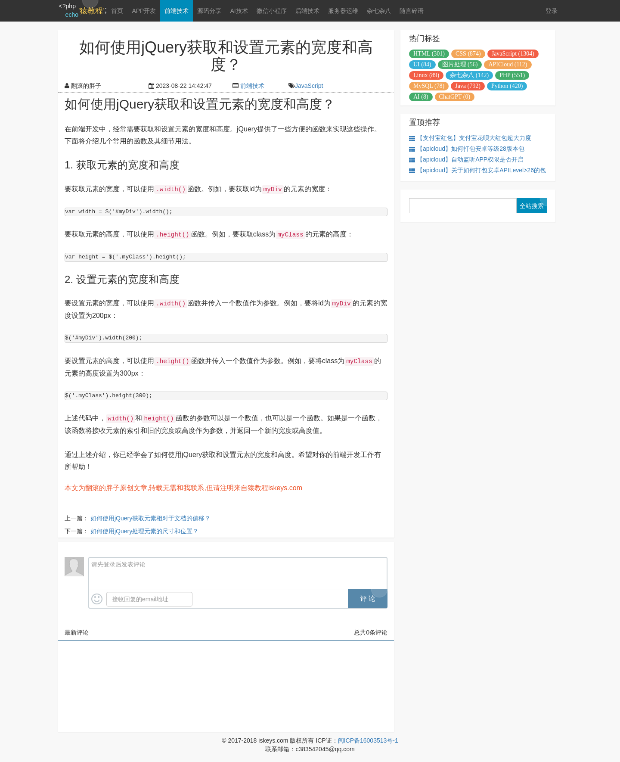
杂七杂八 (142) (469, 75)
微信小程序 (271, 10)
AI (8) (420, 96)
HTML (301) (429, 53)
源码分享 (209, 10)
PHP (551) (512, 75)
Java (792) (467, 86)
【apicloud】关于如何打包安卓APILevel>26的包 (477, 170)
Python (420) (507, 86)
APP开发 (143, 10)
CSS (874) (468, 53)
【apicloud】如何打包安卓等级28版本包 (466, 148)
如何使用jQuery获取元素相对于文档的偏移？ (150, 518)
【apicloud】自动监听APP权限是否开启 (466, 159)
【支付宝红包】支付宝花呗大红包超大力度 (470, 138)
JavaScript (309, 85)
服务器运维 (342, 10)
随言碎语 (411, 10)
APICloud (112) (507, 64)
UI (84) (422, 64)
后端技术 (306, 10)
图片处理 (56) (460, 64)
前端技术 (176, 10)
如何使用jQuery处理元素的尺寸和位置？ (144, 531)
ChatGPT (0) (454, 96)
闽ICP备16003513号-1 (368, 740)
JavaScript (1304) (513, 53)
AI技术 (238, 10)
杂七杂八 (378, 10)
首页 (117, 10)
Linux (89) (426, 75)
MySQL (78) (428, 86)
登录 (552, 10)
